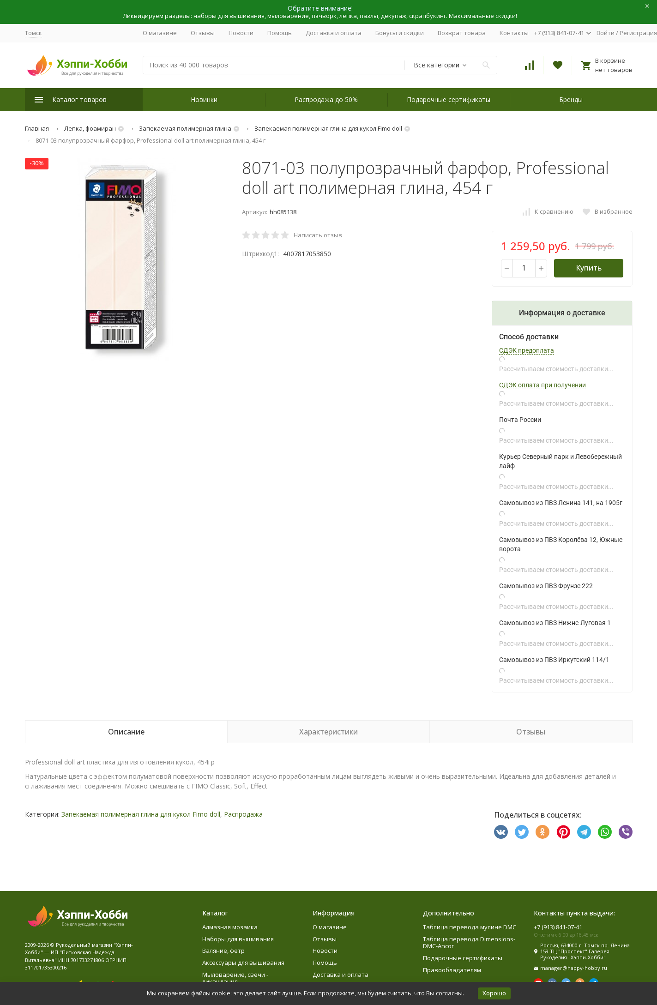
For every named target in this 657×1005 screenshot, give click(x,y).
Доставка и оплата (334, 33)
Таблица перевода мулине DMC (469, 927)
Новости (241, 33)
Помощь (279, 33)
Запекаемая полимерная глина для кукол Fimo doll (328, 128)
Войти (606, 33)
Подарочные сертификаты (448, 99)
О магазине (160, 33)
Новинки (204, 99)
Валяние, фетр (223, 950)
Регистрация (638, 33)
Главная (37, 128)
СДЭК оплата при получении (542, 385)
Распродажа (243, 814)
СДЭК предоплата (526, 350)
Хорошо (494, 993)
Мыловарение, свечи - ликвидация (235, 978)
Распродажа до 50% (326, 99)
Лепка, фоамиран (90, 128)
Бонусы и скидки (399, 33)
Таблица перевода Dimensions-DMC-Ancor (469, 943)
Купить (589, 268)
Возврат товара (462, 33)
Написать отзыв (318, 235)
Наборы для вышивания (238, 939)
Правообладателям (452, 970)
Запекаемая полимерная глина (185, 128)
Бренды (571, 99)
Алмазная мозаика (230, 927)
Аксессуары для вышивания (243, 962)
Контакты (514, 33)
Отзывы (203, 33)
